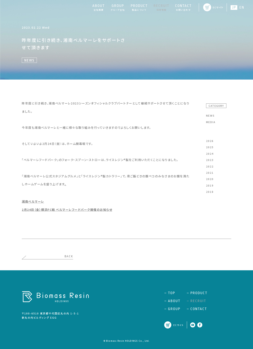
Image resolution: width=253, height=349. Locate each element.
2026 (210, 141)
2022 (210, 166)
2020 (210, 179)
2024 (210, 153)
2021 (210, 172)
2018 (210, 191)
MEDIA (211, 122)
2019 (210, 185)
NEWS (210, 115)
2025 (210, 147)
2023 (210, 160)
